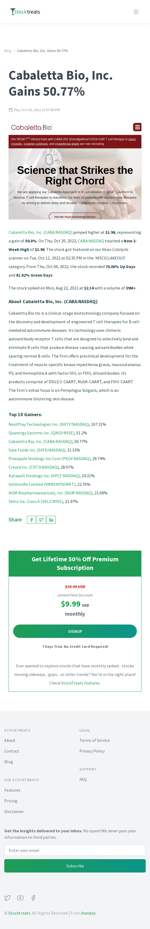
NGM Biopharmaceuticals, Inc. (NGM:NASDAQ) (51, 492)
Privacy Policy (92, 751)
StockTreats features (80, 683)
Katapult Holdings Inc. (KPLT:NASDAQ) (44, 475)
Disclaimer (14, 811)
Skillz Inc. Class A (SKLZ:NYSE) (36, 501)
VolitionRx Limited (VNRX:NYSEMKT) (42, 484)
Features (12, 790)
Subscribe (75, 865)
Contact (11, 751)
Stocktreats (19, 913)
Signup (75, 631)
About (10, 740)
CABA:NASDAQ (91, 240)
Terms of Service (94, 740)
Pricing (10, 800)
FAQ (83, 779)
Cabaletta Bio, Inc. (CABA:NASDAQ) (40, 232)
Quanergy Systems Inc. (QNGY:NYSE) (41, 432)
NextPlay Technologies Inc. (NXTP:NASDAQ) (49, 424)
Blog (8, 50)
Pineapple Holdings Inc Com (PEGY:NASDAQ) (49, 458)
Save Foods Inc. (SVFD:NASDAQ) (37, 450)
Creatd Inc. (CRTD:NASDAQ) (34, 467)
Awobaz (88, 913)
